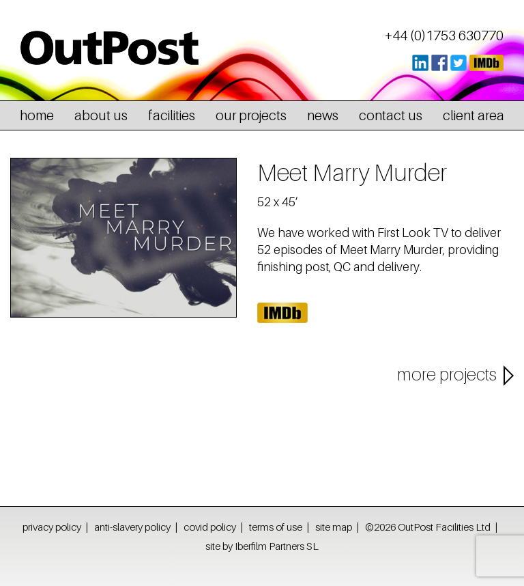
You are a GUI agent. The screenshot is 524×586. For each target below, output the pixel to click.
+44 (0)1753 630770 (444, 35)
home (37, 115)
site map (333, 526)
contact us (390, 115)
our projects (251, 115)
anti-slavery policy (132, 526)
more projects (447, 374)
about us (101, 115)
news (322, 115)
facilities (171, 115)
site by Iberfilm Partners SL (262, 546)
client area (473, 115)
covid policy (210, 526)
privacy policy (52, 526)
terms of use (275, 526)
